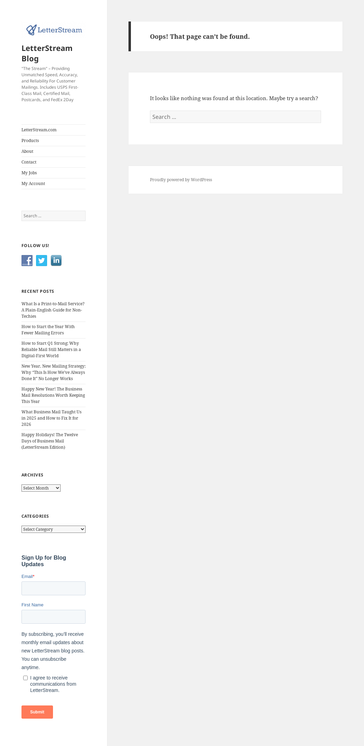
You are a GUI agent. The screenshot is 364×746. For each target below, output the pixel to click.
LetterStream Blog (47, 53)
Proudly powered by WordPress (181, 180)
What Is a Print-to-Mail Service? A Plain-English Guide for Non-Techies (53, 310)
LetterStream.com (38, 130)
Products (30, 140)
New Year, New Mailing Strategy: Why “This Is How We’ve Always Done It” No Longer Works (53, 372)
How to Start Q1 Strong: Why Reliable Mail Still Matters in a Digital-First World (51, 349)
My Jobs (29, 173)
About (27, 151)
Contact (28, 162)
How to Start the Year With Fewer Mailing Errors (48, 330)
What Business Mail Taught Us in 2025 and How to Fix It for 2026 (51, 418)
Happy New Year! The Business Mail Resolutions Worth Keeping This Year (53, 395)
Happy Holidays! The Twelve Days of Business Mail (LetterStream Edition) (49, 441)
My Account (33, 183)
